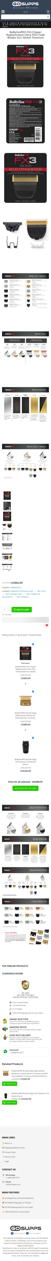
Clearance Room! (12, 973)
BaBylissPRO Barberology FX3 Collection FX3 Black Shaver (25, 761)
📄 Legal (5, 1161)
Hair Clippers (23, 596)
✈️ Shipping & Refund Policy (13, 1147)
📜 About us (7, 1143)
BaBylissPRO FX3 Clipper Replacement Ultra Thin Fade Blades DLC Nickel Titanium (25, 669)
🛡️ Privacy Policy (9, 1152)
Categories (13, 23)
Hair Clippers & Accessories (31, 25)
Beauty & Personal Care (28, 23)
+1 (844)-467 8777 (17, 1052)
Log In (25, 12)
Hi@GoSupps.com (13, 1184)
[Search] (25, 16)
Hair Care (44, 23)
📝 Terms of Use (8, 1157)
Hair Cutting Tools (11, 25)
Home (4, 23)
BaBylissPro (16, 587)
